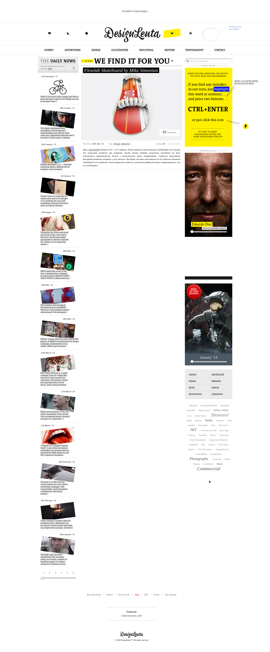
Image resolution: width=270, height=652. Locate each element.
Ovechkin (203, 435)
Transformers (216, 454)
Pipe (203, 444)
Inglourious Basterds (218, 440)
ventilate (192, 374)
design (117, 144)
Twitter (156, 594)
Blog (137, 594)
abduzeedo (216, 380)
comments (169, 132)
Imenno (198, 420)
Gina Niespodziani (198, 440)
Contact (109, 594)
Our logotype (170, 594)
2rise (189, 416)
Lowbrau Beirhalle (208, 405)
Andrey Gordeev (221, 410)
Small (189, 420)
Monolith (193, 405)
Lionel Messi (200, 416)
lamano (211, 444)
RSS (146, 594)
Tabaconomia (204, 410)
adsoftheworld (218, 374)
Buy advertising (94, 594)
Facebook (217, 459)
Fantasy (191, 435)
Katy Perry (223, 425)
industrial (125, 144)
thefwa (192, 387)
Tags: (111, 144)
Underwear (224, 435)
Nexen (212, 435)
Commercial (208, 468)
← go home (87, 61)
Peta (213, 425)
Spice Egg (224, 430)
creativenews (217, 393)
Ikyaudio (220, 420)
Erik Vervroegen (205, 449)
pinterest (215, 387)
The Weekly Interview (208, 151)
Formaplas (203, 425)
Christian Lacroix (208, 430)
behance (192, 380)
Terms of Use (124, 594)
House (220, 463)
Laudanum (193, 444)
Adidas (209, 420)
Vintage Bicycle (222, 449)
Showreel (219, 414)
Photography (199, 459)
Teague (191, 449)
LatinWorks (208, 464)
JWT (193, 430)
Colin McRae (201, 454)
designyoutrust (195, 393)
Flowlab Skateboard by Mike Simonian (121, 70)
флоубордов (94, 149)
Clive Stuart (223, 444)
